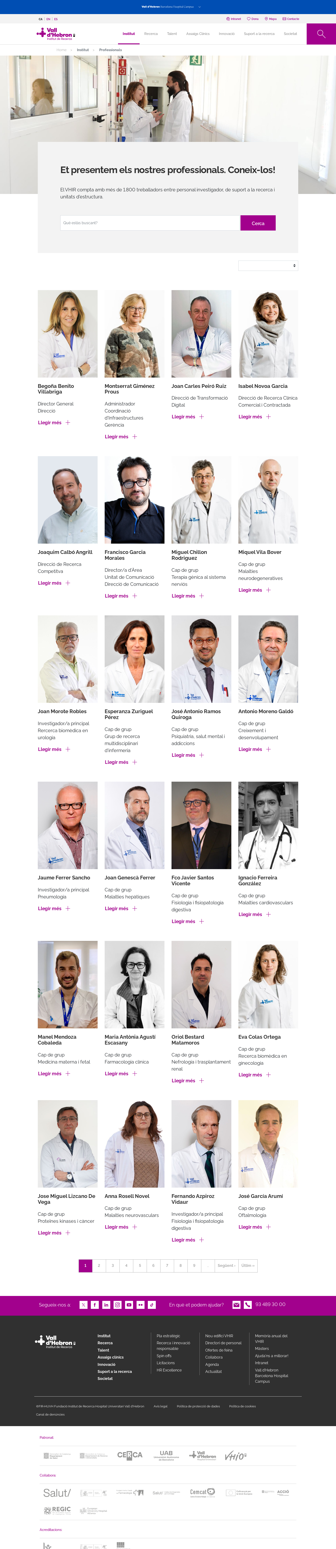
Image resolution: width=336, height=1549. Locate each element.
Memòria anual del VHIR (271, 1339)
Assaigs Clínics (198, 34)
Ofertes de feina (219, 1350)
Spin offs (164, 1356)
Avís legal (161, 1406)
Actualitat (213, 1371)
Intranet (261, 1363)
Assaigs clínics (111, 1357)
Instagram (118, 1304)
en (48, 19)
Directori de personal (223, 1343)
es (55, 19)
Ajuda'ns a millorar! (271, 1356)
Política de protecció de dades (198, 1406)
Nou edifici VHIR (219, 1336)
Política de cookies (242, 1406)
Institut (104, 1336)
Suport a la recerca (259, 34)
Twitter (84, 1304)
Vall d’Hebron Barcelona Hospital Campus (271, 1376)
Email (237, 1304)
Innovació (227, 34)
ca (40, 19)
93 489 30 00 (271, 1304)
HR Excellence (169, 1370)
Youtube (129, 1304)
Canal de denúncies (50, 1414)
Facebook (95, 1304)
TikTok (152, 1304)
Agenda (212, 1364)
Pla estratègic (168, 1336)
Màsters (262, 1348)
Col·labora (214, 1357)
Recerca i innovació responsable (173, 1346)
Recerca (151, 34)
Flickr (141, 1304)
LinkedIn (106, 1304)
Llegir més (49, 422)
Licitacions (166, 1363)
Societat (290, 34)
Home (62, 50)
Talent (172, 34)
